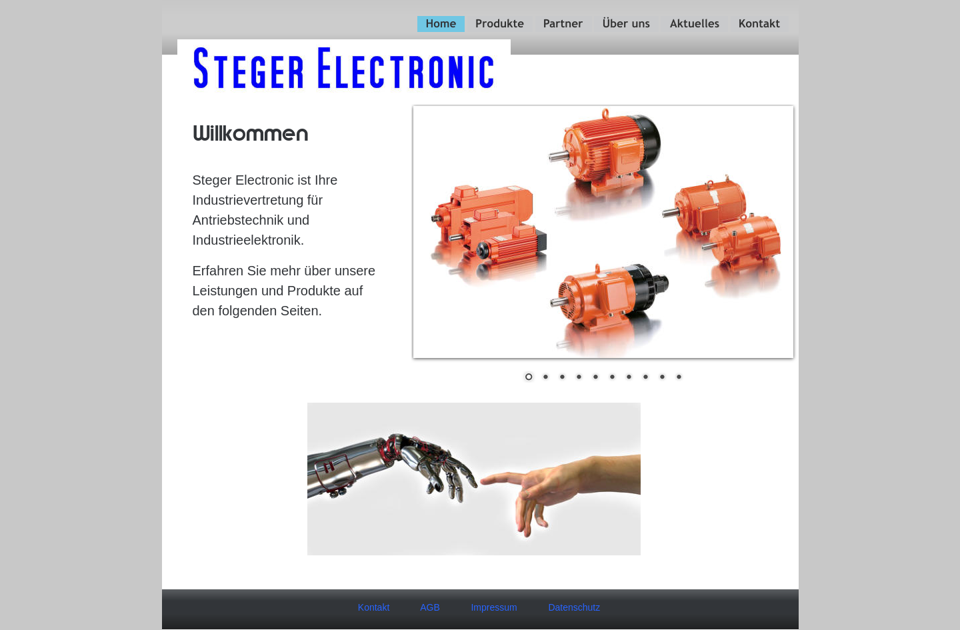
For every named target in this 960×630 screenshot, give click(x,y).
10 (678, 378)
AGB (430, 607)
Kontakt (373, 607)
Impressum (494, 607)
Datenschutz (574, 607)
